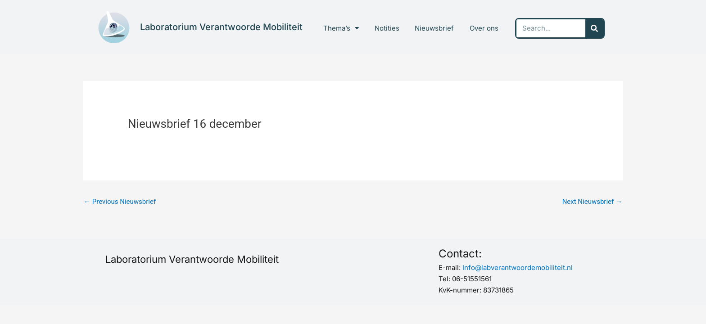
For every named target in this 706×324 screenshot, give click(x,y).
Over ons (484, 28)
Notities (387, 28)
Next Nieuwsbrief (592, 202)
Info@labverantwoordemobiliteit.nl (517, 267)
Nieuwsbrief (434, 28)
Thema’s (341, 28)
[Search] (594, 28)
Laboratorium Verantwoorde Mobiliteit (221, 27)
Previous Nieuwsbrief (120, 202)
